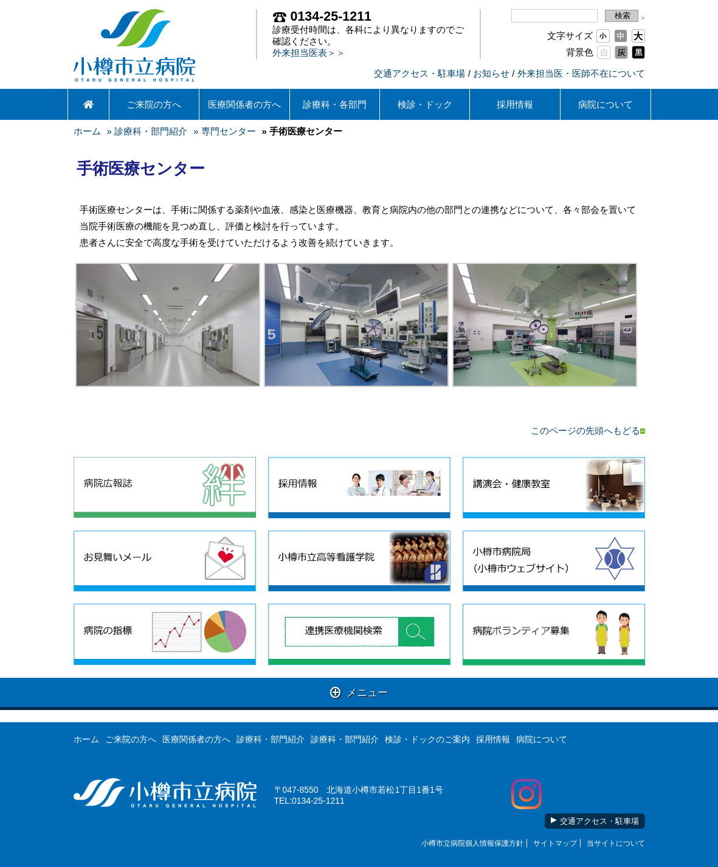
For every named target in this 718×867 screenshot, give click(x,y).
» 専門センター (224, 131)
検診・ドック (425, 104)
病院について (605, 104)
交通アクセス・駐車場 (419, 73)
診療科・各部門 (335, 104)
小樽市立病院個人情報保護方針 (472, 843)
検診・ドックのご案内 (427, 739)
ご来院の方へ (153, 104)
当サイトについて (616, 843)
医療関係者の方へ (244, 104)
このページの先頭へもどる (588, 430)
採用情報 (515, 104)
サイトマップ (555, 843)
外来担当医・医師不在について (581, 73)
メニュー (359, 692)
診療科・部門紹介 (270, 739)
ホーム (87, 131)
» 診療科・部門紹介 (147, 131)
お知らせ (491, 73)
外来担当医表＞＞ (308, 52)
